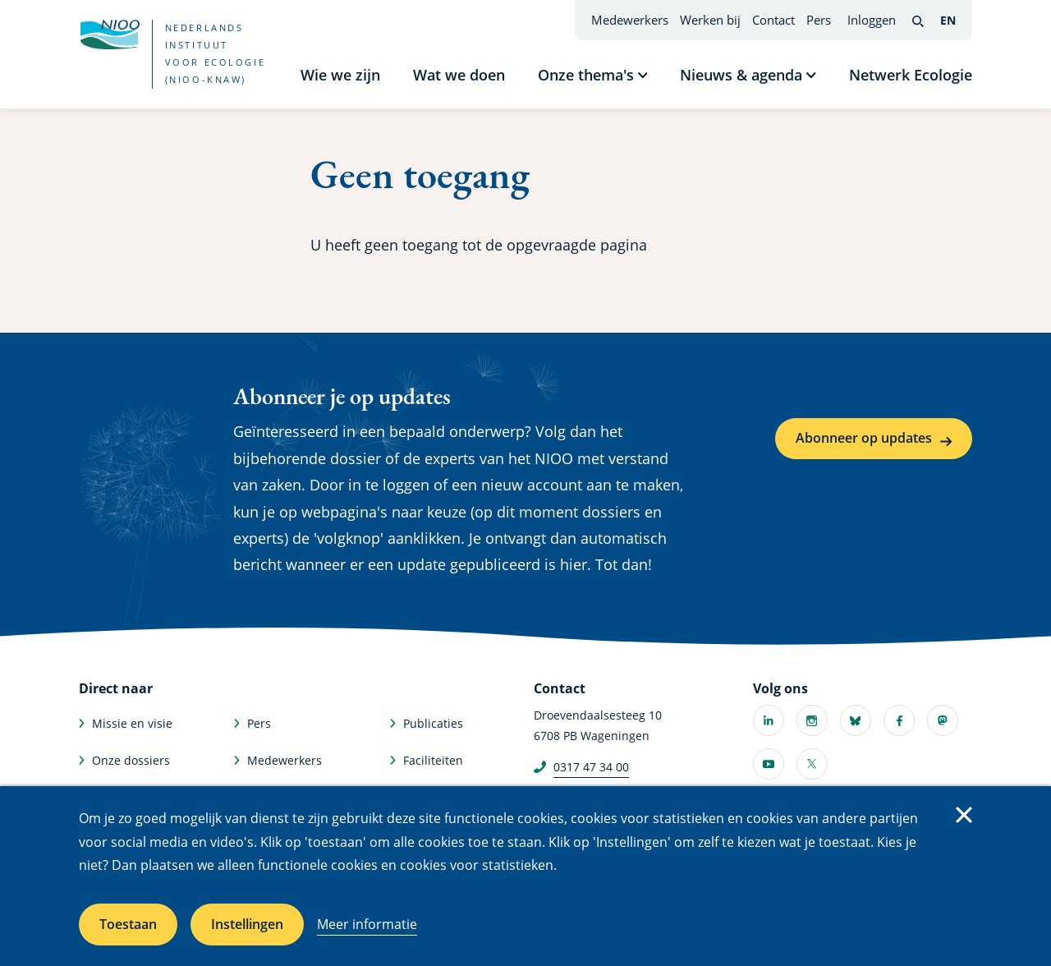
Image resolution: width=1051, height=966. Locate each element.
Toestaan (128, 924)
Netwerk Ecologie (910, 75)
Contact (773, 20)
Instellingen (247, 924)
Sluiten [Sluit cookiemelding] (964, 815)
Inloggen (871, 20)
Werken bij (710, 20)
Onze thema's (586, 75)
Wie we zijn (340, 75)
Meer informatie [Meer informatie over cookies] (367, 924)
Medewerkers (629, 20)
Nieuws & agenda (741, 75)
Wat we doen (459, 75)
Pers (818, 20)
